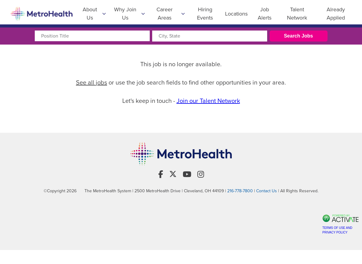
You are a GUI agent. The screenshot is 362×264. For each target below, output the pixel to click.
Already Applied (336, 13)
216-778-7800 (240, 191)
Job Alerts (264, 13)
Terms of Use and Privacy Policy (337, 230)
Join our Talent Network (208, 100)
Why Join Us (129, 13)
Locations (236, 14)
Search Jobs (298, 35)
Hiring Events (205, 13)
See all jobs (91, 82)
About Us (94, 13)
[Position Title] (92, 36)
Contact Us (266, 191)
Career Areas (170, 13)
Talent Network (297, 13)
